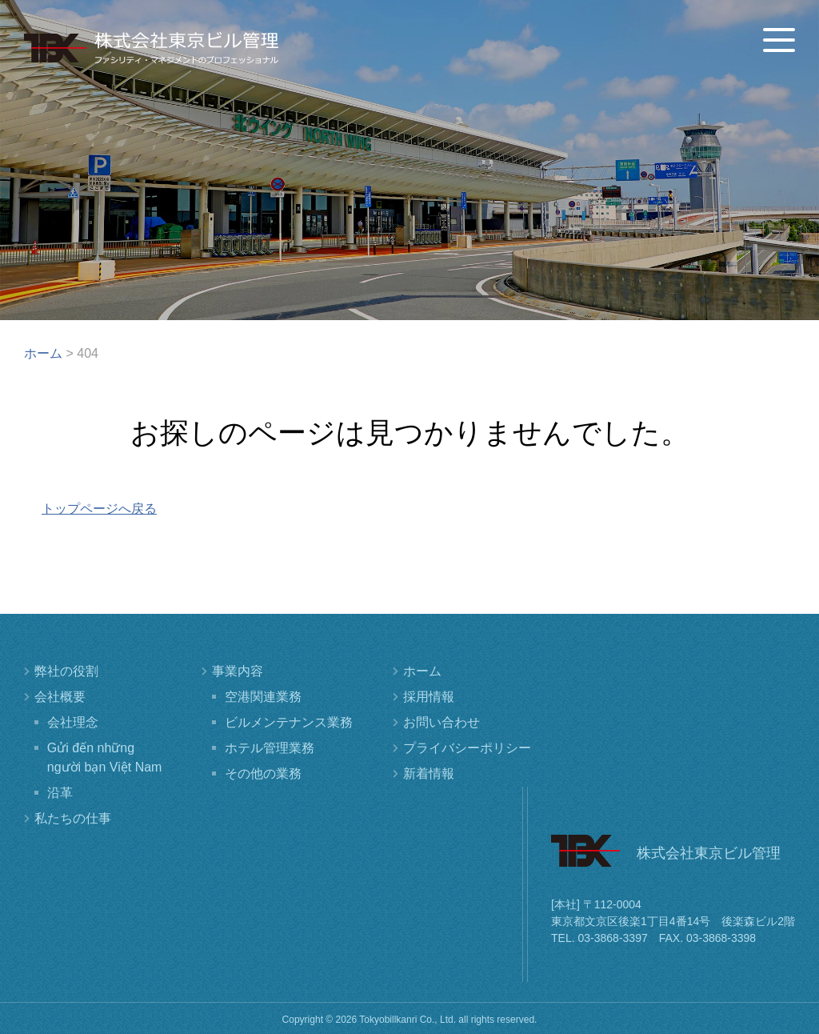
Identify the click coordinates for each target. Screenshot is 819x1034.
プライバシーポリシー (467, 748)
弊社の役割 (66, 671)
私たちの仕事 (72, 818)
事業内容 (237, 671)
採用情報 (428, 696)
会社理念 (72, 722)
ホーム (422, 671)
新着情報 (428, 773)
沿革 (60, 793)
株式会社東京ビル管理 (151, 48)
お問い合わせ (441, 722)
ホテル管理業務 (269, 748)
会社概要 (60, 696)
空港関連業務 (263, 696)
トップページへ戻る (99, 508)
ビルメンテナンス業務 (289, 722)
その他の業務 (263, 773)
